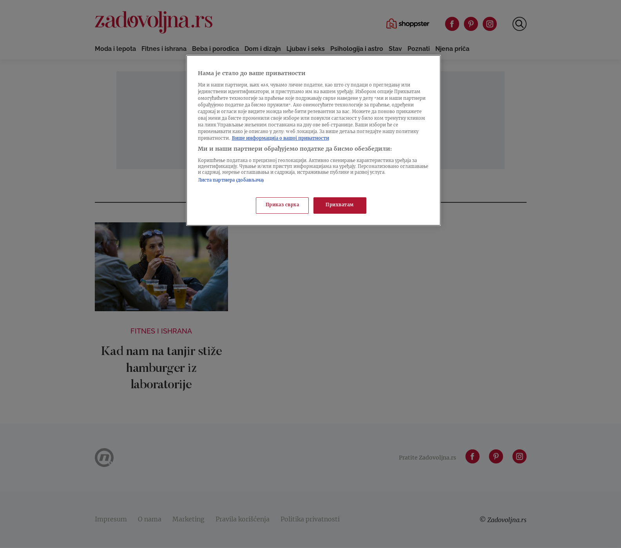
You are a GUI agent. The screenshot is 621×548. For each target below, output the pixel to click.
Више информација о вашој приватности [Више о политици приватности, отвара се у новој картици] (280, 139)
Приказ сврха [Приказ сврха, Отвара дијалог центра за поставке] (282, 205)
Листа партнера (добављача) (231, 180)
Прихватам (340, 205)
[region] (313, 140)
